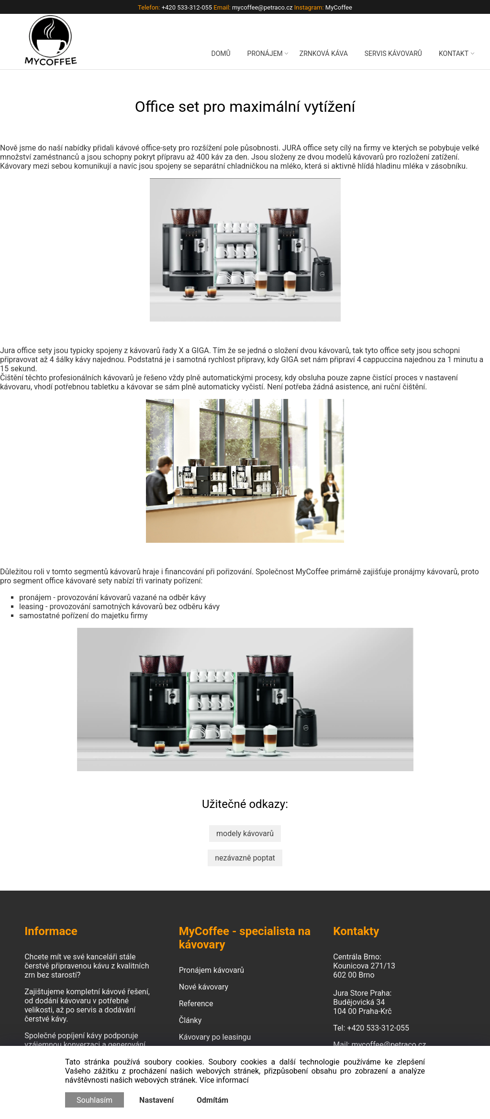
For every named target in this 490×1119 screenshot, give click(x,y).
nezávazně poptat (245, 857)
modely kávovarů (245, 833)
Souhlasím (94, 1100)
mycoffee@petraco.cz (389, 1044)
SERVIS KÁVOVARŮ (393, 53)
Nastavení (156, 1100)
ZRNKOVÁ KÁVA (324, 53)
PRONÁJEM (265, 53)
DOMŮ (220, 53)
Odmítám (212, 1100)
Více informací (224, 1080)
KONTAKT (453, 53)
